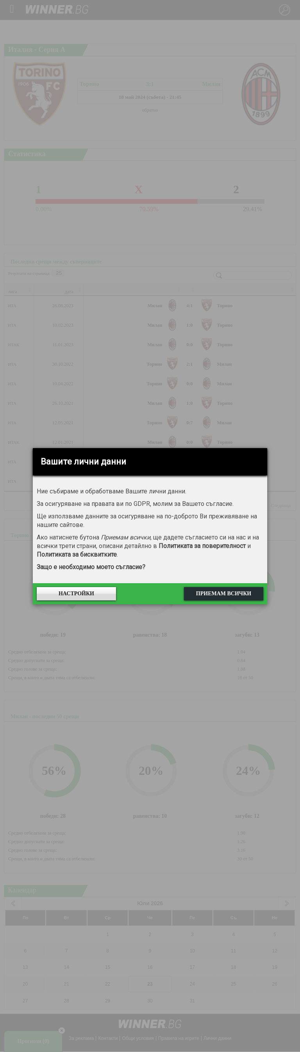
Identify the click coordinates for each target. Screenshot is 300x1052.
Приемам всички (223, 593)
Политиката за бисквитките (77, 554)
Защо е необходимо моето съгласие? (91, 567)
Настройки (76, 593)
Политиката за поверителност (202, 546)
